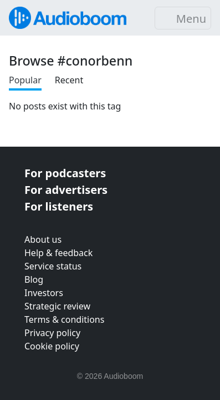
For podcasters (65, 173)
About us (43, 239)
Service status (52, 266)
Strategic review (57, 306)
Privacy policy (52, 333)
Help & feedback (58, 253)
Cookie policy (51, 346)
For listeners (58, 206)
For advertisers (66, 189)
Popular (25, 80)
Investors (43, 293)
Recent (69, 80)
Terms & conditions (64, 319)
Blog (33, 279)
